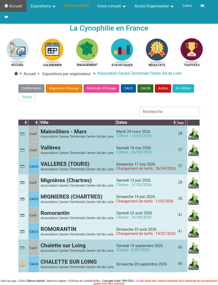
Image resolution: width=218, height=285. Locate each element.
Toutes (27, 97)
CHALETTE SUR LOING (69, 262)
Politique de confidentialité (84, 280)
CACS (128, 88)
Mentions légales (57, 280)
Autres (163, 88)
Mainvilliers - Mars (64, 131)
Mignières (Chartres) (66, 180)
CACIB (145, 88)
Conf (32, 134)
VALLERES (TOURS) (65, 164)
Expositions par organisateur (69, 74)
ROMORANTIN (59, 229)
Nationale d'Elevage (101, 88)
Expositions (43, 6)
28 (180, 133)
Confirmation (31, 88)
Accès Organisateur (154, 6)
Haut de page (8, 280)
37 (180, 150)
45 (180, 247)
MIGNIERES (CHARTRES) (71, 197)
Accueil (13, 6)
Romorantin (55, 213)
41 (180, 215)
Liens (187, 5)
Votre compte (111, 6)
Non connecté (76, 5)
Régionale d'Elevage (64, 88)
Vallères (51, 147)
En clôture (183, 88)
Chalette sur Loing (63, 245)
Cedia (21, 280)
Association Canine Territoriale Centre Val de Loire (77, 136)
